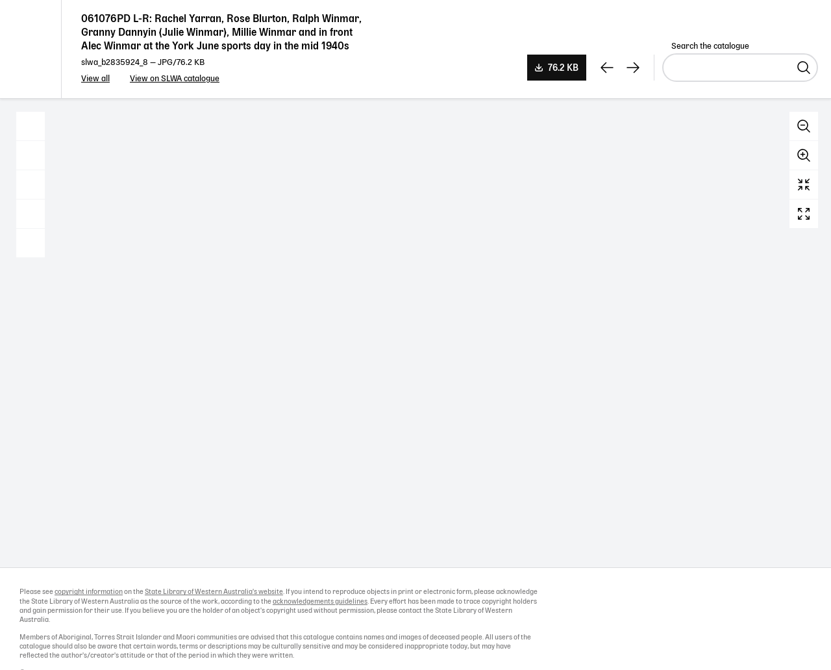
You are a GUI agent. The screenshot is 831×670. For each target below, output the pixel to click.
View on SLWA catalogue (174, 79)
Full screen (803, 214)
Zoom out (803, 126)
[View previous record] (607, 68)
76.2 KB (563, 68)
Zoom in (803, 155)
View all (95, 79)
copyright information (89, 592)
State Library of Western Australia (31, 49)
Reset (803, 184)
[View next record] (633, 68)
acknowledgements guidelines (320, 602)
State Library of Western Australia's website (214, 592)
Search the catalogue (710, 46)
